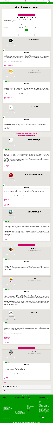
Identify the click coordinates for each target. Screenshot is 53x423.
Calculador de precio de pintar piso (6, 409)
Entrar (48, 3)
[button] (49, 1)
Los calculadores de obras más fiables (31, 398)
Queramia (34, 312)
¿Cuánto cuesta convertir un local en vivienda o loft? (44, 409)
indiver (34, 351)
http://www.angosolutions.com (8, 97)
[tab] (4, 50)
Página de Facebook (6, 98)
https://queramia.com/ (7, 337)
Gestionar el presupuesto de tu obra (18, 411)
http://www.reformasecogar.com (8, 65)
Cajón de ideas (38, 1)
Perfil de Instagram (6, 99)
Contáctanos (28, 408)
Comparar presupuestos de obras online (19, 410)
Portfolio (5, 239)
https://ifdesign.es (6, 199)
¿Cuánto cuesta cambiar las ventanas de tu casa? (44, 411)
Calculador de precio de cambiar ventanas (7, 406)
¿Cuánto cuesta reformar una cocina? (43, 413)
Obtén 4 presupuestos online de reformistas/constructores (26, 135)
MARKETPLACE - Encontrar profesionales (19, 398)
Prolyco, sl (34, 249)
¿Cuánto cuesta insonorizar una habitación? (43, 410)
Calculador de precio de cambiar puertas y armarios (8, 408)
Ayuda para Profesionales (29, 405)
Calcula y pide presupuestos (29, 1)
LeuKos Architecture (34, 139)
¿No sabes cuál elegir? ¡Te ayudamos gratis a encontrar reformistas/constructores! (26, 133)
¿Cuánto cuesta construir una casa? (42, 402)
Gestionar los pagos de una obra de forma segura (20, 412)
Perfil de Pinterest (6, 205)
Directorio (45, 1)
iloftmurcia (34, 106)
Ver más (4, 387)
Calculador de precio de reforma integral (7, 398)
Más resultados (4, 382)
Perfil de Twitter (6, 166)
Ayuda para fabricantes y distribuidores (31, 406)
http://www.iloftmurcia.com (7, 129)
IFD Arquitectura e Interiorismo (34, 174)
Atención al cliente (29, 407)
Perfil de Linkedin (6, 167)
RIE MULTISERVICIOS (34, 211)
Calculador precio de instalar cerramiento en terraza (8, 410)
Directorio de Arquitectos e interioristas (28, 21)
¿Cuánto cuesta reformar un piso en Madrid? (43, 398)
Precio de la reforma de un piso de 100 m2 (43, 405)
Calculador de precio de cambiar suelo (6, 407)
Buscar (26, 29)
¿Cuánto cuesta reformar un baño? (42, 412)
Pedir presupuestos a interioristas (6, 418)
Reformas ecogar (34, 39)
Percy (34, 278)
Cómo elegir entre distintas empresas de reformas (44, 408)
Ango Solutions (34, 71)
